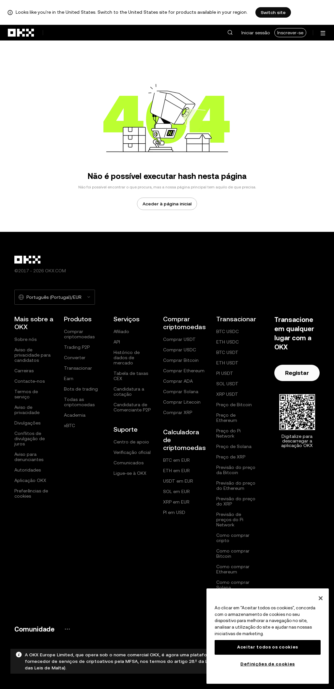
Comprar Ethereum (184, 370)
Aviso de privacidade (26, 410)
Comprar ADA (178, 381)
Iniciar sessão (255, 32)
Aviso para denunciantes (28, 457)
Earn (68, 378)
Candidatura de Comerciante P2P (132, 407)
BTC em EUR (176, 460)
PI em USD (174, 512)
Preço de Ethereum (226, 417)
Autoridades (27, 470)
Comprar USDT (179, 339)
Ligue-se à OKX (130, 473)
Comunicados (129, 462)
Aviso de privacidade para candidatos (32, 355)
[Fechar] (320, 598)
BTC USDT (227, 352)
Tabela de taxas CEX (131, 376)
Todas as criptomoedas (79, 402)
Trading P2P (77, 347)
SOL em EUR (176, 491)
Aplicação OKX (30, 480)
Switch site (273, 12)
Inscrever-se (290, 32)
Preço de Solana (233, 446)
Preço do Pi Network (228, 433)
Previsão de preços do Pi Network (229, 519)
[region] (267, 636)
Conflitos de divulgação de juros (29, 438)
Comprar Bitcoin (181, 360)
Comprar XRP (177, 412)
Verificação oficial (132, 452)
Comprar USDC (179, 349)
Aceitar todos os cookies (267, 647)
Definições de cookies (267, 664)
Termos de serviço (26, 394)
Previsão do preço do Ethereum (235, 485)
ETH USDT (227, 362)
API (117, 341)
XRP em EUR (176, 502)
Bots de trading (81, 389)
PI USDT (224, 373)
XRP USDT (227, 394)
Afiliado (121, 331)
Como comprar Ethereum (233, 569)
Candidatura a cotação (129, 391)
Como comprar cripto (233, 538)
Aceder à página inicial (167, 203)
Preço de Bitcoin (234, 404)
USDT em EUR (178, 481)
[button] (230, 33)
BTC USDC (227, 331)
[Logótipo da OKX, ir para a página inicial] (21, 33)
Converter (74, 357)
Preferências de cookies (31, 493)
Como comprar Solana (233, 585)
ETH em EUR (176, 470)
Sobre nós (25, 339)
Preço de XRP (230, 456)
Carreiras (24, 370)
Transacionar (78, 368)
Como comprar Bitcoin (233, 553)
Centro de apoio (131, 441)
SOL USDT (227, 383)
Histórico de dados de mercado (127, 357)
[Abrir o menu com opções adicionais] (323, 33)
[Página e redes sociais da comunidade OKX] (67, 629)
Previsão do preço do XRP (235, 501)
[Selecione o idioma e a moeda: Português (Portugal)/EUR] (54, 297)
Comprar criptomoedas (79, 334)
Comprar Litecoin (182, 402)
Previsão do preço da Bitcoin (235, 470)
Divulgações (27, 422)
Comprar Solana (180, 391)
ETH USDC (227, 341)
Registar (297, 372)
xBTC (69, 425)
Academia (74, 415)
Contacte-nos (29, 381)
